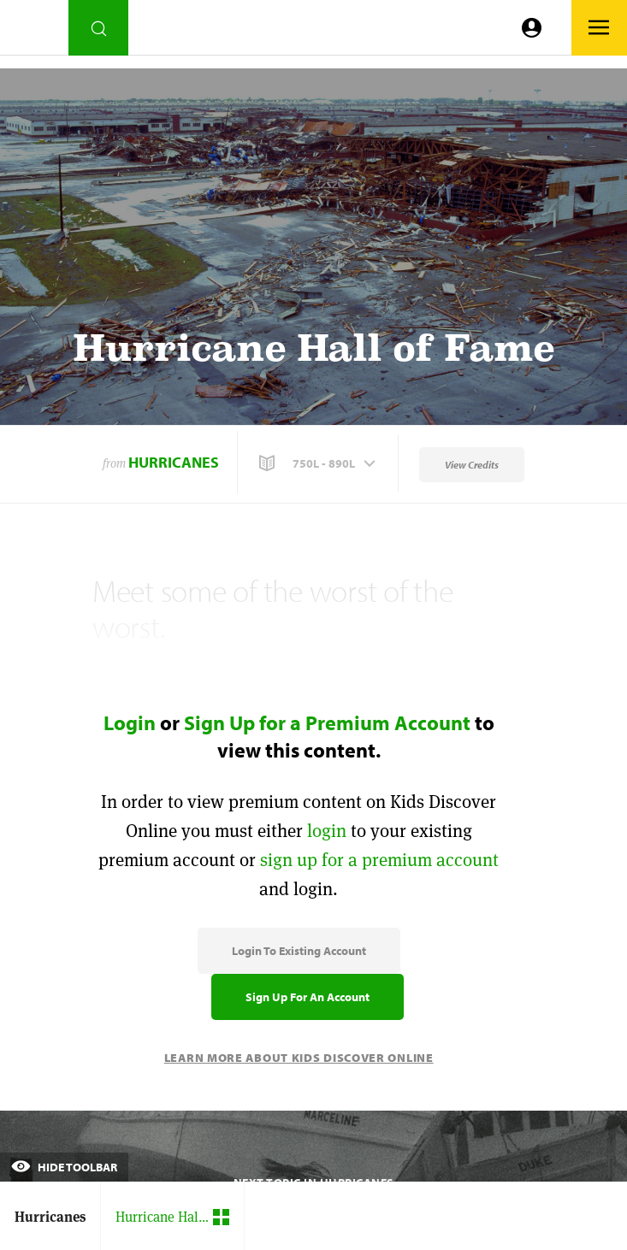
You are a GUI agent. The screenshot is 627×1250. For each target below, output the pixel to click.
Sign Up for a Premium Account (327, 722)
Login (130, 722)
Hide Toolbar (64, 1167)
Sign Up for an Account (307, 997)
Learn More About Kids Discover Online (299, 1057)
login (326, 830)
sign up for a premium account (379, 859)
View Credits (472, 464)
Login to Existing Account (299, 950)
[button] (319, 463)
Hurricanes (173, 462)
